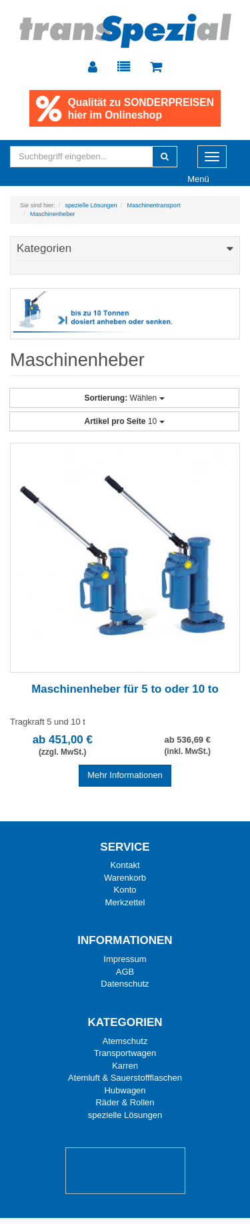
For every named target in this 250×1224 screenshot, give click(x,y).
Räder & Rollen (124, 1103)
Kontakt (124, 866)
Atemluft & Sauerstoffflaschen (125, 1078)
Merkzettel (125, 902)
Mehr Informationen (125, 775)
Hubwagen (124, 1090)
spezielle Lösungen (125, 1115)
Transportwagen (125, 1054)
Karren (125, 1066)
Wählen (124, 398)
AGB (125, 972)
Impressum (124, 960)
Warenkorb (125, 878)
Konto (125, 890)
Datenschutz (125, 984)
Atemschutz (125, 1041)
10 (124, 421)
